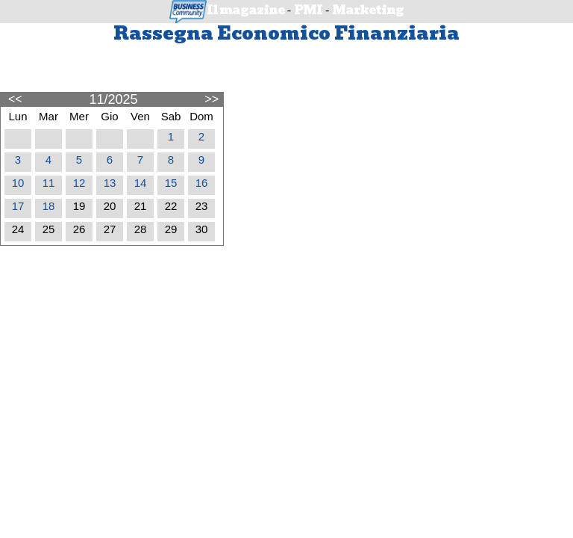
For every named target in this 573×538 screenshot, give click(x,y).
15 (171, 182)
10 (18, 182)
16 (201, 182)
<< (15, 99)
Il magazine (245, 10)
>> (211, 99)
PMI (308, 10)
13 (110, 182)
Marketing (368, 10)
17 (18, 206)
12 (79, 182)
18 (49, 206)
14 (140, 182)
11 (49, 182)
